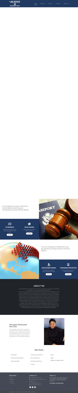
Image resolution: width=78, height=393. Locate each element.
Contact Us (66, 3)
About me (43, 3)
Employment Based (15, 361)
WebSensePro (33, 391)
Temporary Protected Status (37, 354)
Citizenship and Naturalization (17, 357)
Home (35, 3)
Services (50, 3)
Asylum (52, 354)
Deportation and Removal (36, 361)
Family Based (14, 354)
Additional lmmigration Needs (57, 360)
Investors (33, 364)
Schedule (58, 3)
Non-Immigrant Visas (35, 357)
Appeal (52, 357)
